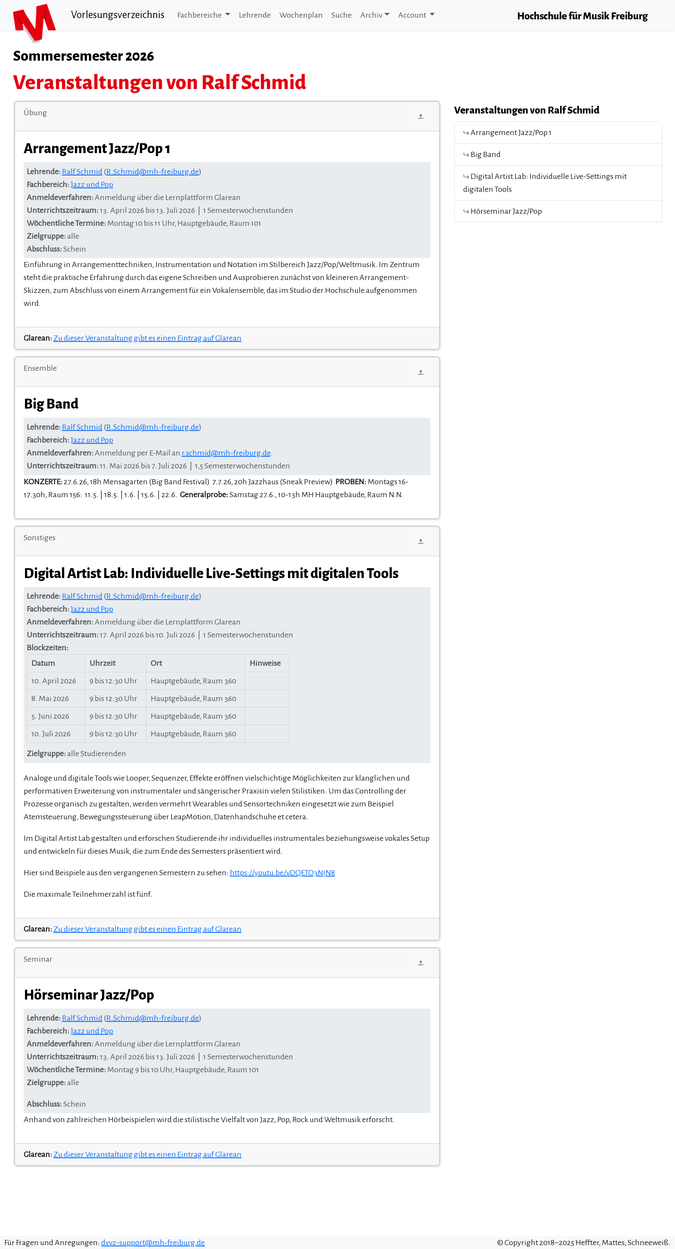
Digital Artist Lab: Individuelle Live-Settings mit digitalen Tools (545, 183)
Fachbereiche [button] (200, 15)
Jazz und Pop (92, 184)
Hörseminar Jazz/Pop (502, 211)
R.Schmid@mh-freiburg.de (152, 171)
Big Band (482, 154)
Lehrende (255, 15)
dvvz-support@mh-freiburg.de (153, 1242)
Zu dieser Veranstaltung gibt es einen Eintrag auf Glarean (147, 338)
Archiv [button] (371, 15)
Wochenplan (301, 15)
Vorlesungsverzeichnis (117, 14)
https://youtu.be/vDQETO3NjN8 (282, 872)
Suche (341, 15)
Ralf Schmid (82, 171)
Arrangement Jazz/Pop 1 (507, 132)
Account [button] (412, 15)
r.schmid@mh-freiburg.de (226, 453)
